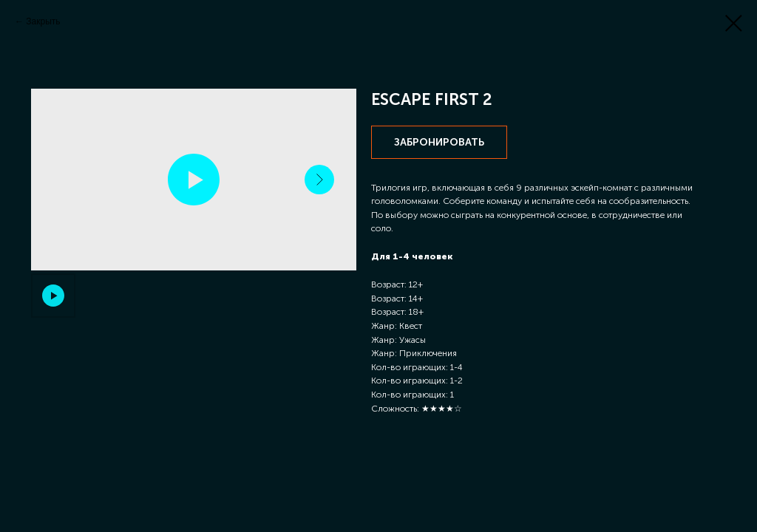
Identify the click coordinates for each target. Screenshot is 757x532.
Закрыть (43, 21)
